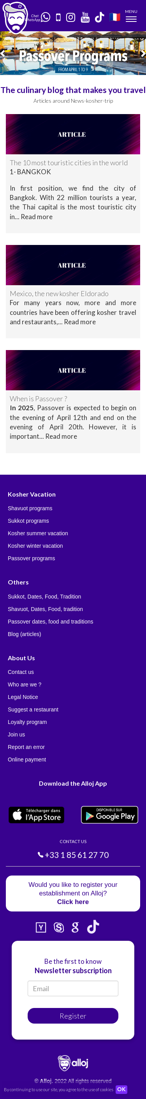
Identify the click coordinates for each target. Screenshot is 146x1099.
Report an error (26, 747)
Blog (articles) (24, 634)
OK (121, 1089)
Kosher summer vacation (38, 533)
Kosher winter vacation (35, 546)
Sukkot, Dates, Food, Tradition (44, 596)
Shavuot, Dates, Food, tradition (45, 609)
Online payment (27, 759)
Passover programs (31, 558)
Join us (16, 734)
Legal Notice (23, 697)
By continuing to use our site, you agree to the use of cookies (58, 1089)
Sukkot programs (28, 521)
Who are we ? (24, 684)
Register (73, 1015)
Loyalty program (27, 722)
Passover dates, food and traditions (50, 621)
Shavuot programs (30, 508)
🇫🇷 (115, 16)
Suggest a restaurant (33, 709)
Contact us (21, 672)
